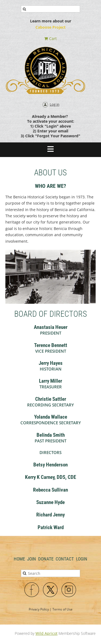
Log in (54, 104)
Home (19, 559)
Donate (45, 559)
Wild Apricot (46, 633)
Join (31, 559)
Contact (65, 559)
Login (81, 559)
